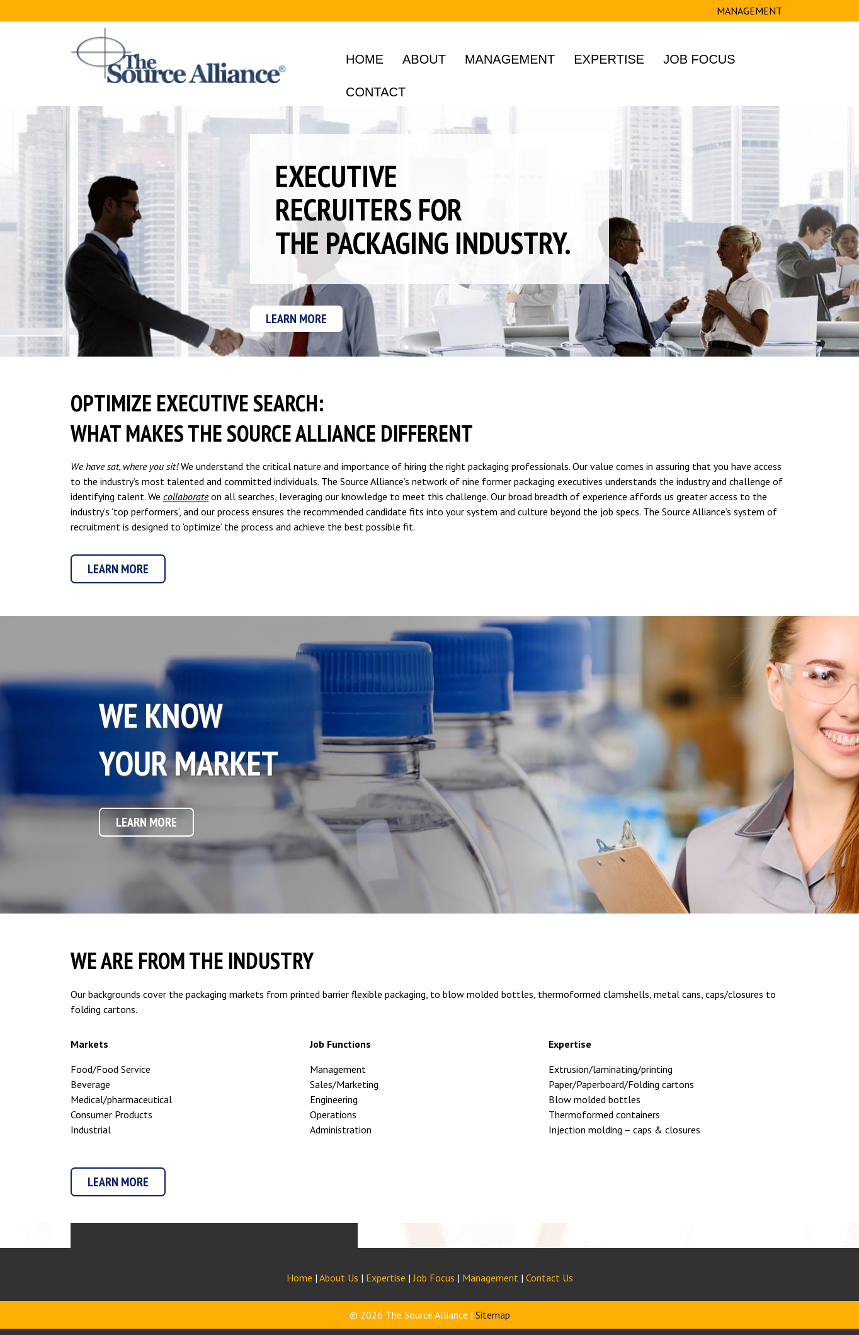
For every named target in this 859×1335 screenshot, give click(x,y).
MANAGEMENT (749, 10)
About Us (338, 1277)
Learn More (296, 319)
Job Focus (699, 59)
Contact (376, 92)
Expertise (609, 59)
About (424, 59)
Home (365, 59)
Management (510, 59)
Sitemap (492, 1315)
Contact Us (549, 1277)
